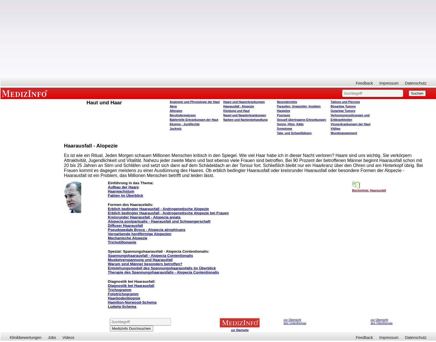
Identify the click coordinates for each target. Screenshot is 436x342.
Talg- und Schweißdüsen (294, 133)
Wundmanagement (344, 133)
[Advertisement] (218, 39)
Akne (173, 106)
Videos (69, 337)
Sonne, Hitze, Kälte (290, 124)
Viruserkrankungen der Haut (350, 124)
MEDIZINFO (26, 93)
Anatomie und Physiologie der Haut (195, 102)
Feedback (364, 83)
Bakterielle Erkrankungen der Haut (194, 119)
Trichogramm (119, 290)
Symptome (284, 128)
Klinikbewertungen (25, 337)
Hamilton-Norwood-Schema (132, 302)
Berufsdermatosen (183, 115)
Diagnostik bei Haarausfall (131, 286)
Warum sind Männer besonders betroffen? (145, 264)
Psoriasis (283, 115)
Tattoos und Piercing (345, 102)
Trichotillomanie (122, 242)
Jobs (52, 337)
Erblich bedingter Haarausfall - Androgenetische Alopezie (158, 209)
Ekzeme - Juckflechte (185, 124)
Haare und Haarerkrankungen (244, 102)
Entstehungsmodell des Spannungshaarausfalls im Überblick (162, 268)
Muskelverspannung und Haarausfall (140, 260)
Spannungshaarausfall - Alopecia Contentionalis (150, 256)
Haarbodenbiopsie (124, 298)
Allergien (176, 110)
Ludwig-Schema (122, 306)
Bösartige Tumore (343, 106)
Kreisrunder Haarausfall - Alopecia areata (144, 217)
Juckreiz (176, 128)
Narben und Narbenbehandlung (245, 119)
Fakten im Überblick (125, 195)
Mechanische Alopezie (127, 238)
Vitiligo (335, 128)
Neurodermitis (287, 102)
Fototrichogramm (123, 294)
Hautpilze (283, 110)
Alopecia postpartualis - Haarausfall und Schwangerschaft (159, 221)
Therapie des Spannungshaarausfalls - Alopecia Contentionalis (163, 272)
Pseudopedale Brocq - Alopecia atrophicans (146, 230)
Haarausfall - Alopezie (238, 106)
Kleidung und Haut (236, 110)
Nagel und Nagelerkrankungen (244, 115)
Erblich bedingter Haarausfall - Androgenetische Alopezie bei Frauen (168, 213)
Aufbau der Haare (123, 187)
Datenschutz (416, 83)
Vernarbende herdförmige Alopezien (139, 234)
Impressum (388, 83)
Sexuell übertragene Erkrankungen (301, 119)
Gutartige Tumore (343, 110)
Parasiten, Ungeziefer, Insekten (299, 106)
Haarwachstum (121, 191)
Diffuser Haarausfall (125, 225)
